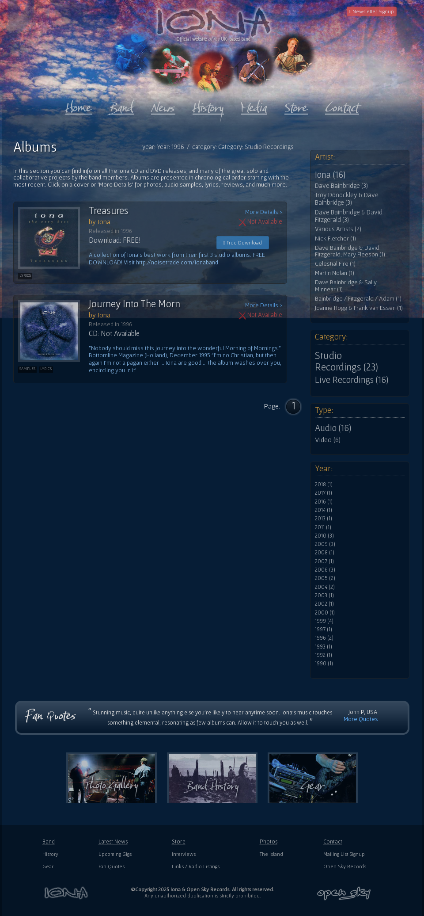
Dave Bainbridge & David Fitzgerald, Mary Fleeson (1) (350, 251)
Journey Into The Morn (134, 303)
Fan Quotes (111, 866)
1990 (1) (324, 663)
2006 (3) (325, 570)
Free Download (242, 242)
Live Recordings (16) (351, 380)
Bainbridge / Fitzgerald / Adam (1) (358, 298)
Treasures (109, 210)
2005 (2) (325, 578)
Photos (268, 841)
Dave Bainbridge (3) (341, 185)
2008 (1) (324, 553)
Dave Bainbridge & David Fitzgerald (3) (348, 216)
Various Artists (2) (338, 229)
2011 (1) (323, 527)
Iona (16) (330, 174)
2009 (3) (325, 544)
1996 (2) (324, 638)
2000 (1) (325, 613)
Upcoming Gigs (115, 854)
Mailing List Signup (344, 854)
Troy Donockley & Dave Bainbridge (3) (347, 198)
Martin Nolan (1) (334, 273)
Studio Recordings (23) (346, 361)
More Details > (263, 212)
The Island (271, 854)
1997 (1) (323, 629)
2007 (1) (324, 561)
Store (179, 841)
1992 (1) (323, 655)
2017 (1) (323, 493)
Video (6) (328, 439)
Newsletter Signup (371, 11)
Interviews (184, 854)
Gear (47, 866)
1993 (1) (323, 647)
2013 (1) (323, 518)
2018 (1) (324, 484)
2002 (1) (324, 604)
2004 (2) (325, 587)
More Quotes (361, 718)
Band (48, 841)
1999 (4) (324, 621)
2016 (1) (324, 502)
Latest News (113, 841)
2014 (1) (323, 510)
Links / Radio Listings (196, 866)
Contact (332, 841)
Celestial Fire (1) (335, 263)
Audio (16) (333, 428)
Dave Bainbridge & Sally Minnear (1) (346, 286)
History (50, 854)
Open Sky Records (344, 866)
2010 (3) (324, 536)
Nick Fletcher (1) (335, 238)
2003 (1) (324, 595)
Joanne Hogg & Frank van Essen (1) (359, 308)
